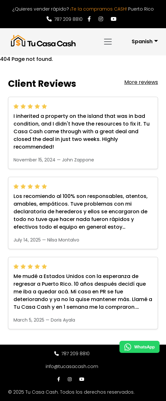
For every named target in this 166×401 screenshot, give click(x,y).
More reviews (141, 82)
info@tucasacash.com (72, 366)
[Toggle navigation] (108, 41)
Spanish (142, 41)
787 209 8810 (65, 19)
